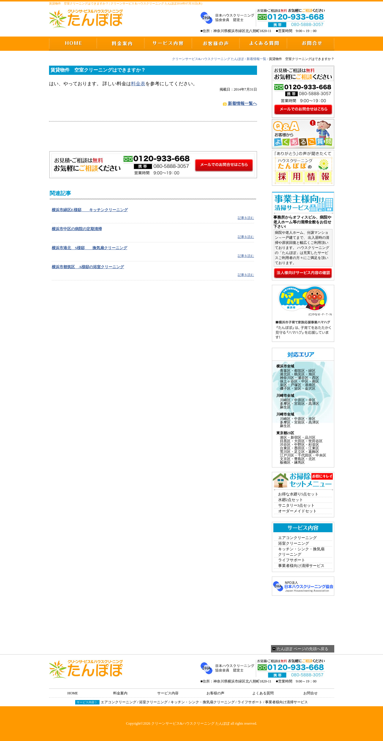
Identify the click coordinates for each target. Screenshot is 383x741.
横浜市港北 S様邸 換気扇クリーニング (89, 248)
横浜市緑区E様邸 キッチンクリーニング (90, 210)
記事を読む (246, 217)
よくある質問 (263, 693)
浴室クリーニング (293, 543)
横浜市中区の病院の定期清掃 (77, 229)
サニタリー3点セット (296, 505)
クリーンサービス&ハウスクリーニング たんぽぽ (208, 59)
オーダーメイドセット (297, 511)
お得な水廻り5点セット (298, 494)
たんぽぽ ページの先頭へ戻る (302, 649)
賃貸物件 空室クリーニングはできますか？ (98, 69)
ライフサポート (291, 560)
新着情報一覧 (256, 59)
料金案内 (120, 693)
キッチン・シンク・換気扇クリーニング (301, 552)
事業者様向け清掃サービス (301, 565)
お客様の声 (215, 693)
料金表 (138, 83)
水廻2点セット (290, 499)
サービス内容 (168, 693)
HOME (72, 693)
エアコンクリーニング (297, 537)
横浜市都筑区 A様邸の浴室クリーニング (88, 267)
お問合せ (310, 693)
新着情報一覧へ (242, 103)
